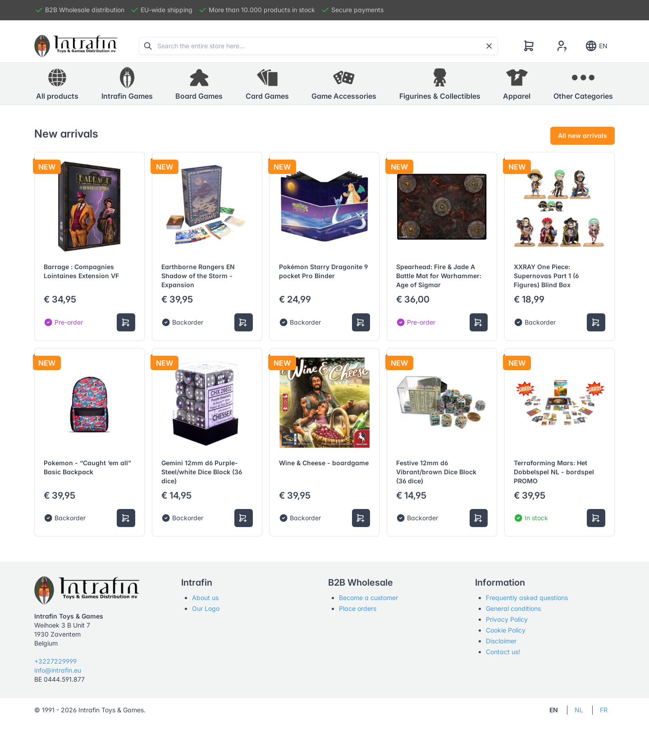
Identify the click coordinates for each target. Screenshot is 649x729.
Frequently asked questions (527, 597)
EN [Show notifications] (596, 46)
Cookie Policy (506, 630)
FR (604, 710)
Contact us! (503, 652)
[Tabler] (75, 46)
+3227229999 (55, 661)
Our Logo (205, 608)
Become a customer (368, 597)
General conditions (513, 608)
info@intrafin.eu (57, 670)
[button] (127, 84)
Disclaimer (501, 641)
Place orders (357, 608)
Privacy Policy (507, 619)
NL (579, 710)
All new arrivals (582, 135)
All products (57, 83)
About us (205, 597)
